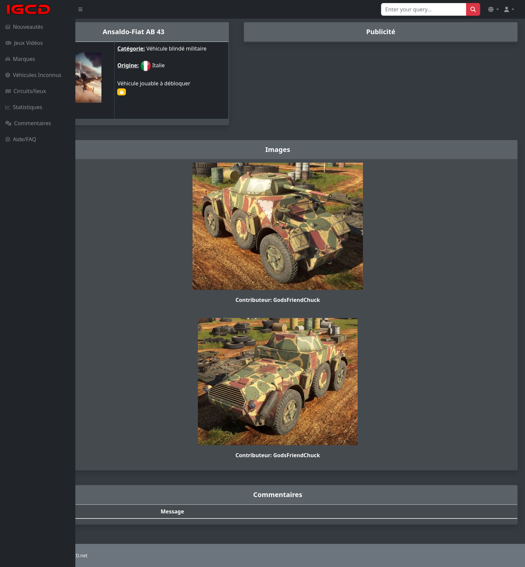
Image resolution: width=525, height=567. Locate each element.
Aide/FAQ (20, 139)
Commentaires (28, 123)
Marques (20, 59)
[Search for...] (423, 9)
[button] (493, 9)
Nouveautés (24, 26)
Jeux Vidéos (24, 43)
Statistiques (23, 107)
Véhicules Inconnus (33, 75)
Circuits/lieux (25, 91)
